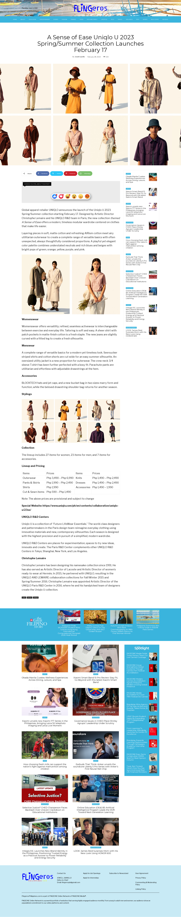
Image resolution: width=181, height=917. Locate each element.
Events (128, 305)
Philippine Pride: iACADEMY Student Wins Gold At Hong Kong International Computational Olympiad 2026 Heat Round (69, 630)
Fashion (29, 598)
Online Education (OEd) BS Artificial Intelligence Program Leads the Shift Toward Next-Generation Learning (136, 294)
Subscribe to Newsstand (118, 873)
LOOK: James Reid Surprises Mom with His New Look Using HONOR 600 (136, 333)
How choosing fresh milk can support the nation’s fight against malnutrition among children (45, 766)
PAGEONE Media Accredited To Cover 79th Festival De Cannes (137, 695)
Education (129, 222)
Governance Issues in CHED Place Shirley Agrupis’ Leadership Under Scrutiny (135, 228)
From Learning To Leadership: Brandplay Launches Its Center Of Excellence (137, 731)
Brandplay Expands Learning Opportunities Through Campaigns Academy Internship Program (137, 744)
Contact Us (61, 873)
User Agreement (141, 873)
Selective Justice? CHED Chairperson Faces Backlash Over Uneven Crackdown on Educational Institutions (136, 278)
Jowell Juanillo (80, 57)
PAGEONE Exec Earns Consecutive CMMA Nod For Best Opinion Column (136, 757)
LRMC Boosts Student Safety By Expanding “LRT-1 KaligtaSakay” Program (136, 719)
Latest (24, 598)
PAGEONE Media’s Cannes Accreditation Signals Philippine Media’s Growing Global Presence (137, 683)
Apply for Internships (91, 878)
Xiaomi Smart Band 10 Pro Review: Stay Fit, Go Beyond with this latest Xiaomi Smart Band (136, 194)
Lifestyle (36, 598)
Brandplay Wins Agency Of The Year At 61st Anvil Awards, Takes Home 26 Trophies (137, 707)
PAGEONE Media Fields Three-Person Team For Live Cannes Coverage (137, 655)
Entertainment (131, 327)
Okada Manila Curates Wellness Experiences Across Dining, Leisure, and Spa (135, 179)
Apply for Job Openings (91, 873)
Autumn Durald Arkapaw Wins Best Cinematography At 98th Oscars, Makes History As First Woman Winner (122, 629)
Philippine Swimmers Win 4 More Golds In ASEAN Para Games (148, 628)
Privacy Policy (140, 878)
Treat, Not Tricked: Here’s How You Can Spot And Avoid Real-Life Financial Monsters (137, 769)
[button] (156, 8)
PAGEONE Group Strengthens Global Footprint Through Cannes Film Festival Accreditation (136, 669)
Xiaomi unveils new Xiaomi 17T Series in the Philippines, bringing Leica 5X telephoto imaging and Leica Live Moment (136, 211)
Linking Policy (140, 889)
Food (127, 237)
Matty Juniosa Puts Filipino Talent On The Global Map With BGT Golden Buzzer (95, 629)
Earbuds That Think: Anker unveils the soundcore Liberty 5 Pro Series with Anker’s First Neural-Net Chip (136, 261)
